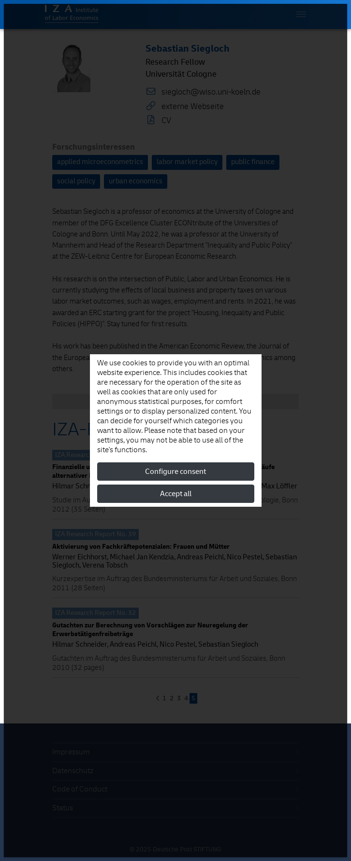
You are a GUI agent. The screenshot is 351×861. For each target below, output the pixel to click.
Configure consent (175, 471)
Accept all (175, 494)
